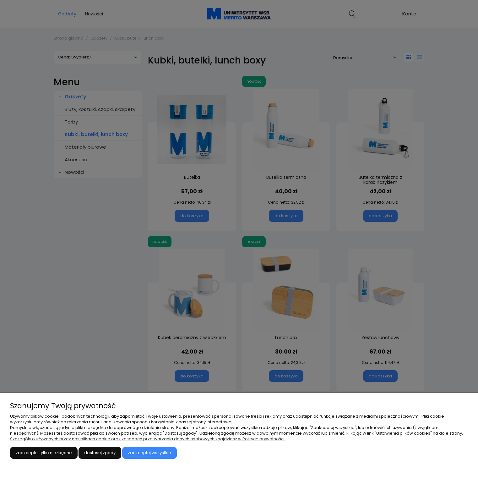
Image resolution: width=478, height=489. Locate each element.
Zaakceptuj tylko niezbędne (44, 453)
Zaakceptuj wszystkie (149, 453)
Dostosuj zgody (100, 453)
